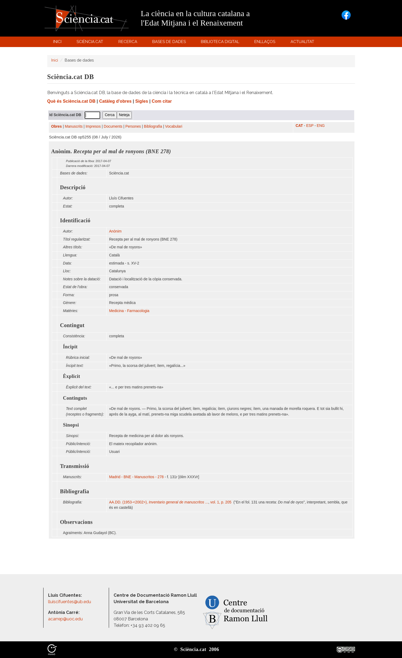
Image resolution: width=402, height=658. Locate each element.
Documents (113, 126)
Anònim (115, 231)
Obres (56, 126)
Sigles (141, 101)
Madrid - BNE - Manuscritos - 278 (136, 477)
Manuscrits (73, 126)
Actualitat (303, 43)
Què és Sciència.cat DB (71, 101)
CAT (299, 126)
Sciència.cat (91, 43)
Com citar (162, 101)
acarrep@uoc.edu (65, 618)
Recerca (128, 43)
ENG (321, 126)
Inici (57, 41)
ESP (309, 126)
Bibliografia (153, 126)
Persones (133, 126)
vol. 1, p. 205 (221, 502)
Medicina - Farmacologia (129, 311)
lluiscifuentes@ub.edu (70, 601)
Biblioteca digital (221, 43)
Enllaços (264, 41)
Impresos (93, 126)
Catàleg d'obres (115, 101)
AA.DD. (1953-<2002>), (158, 502)
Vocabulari (173, 126)
